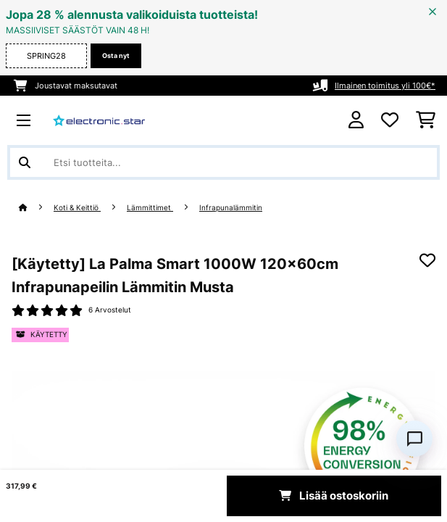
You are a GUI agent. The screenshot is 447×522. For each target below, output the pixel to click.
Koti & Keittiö (77, 207)
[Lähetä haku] (24, 162)
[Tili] (356, 119)
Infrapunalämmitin (230, 207)
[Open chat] (414, 438)
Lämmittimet (150, 207)
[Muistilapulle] (427, 260)
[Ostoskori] (425, 120)
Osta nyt (116, 55)
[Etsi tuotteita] (223, 162)
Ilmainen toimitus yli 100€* (385, 85)
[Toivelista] (389, 120)
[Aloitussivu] (36, 207)
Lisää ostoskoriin (333, 495)
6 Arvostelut (109, 310)
